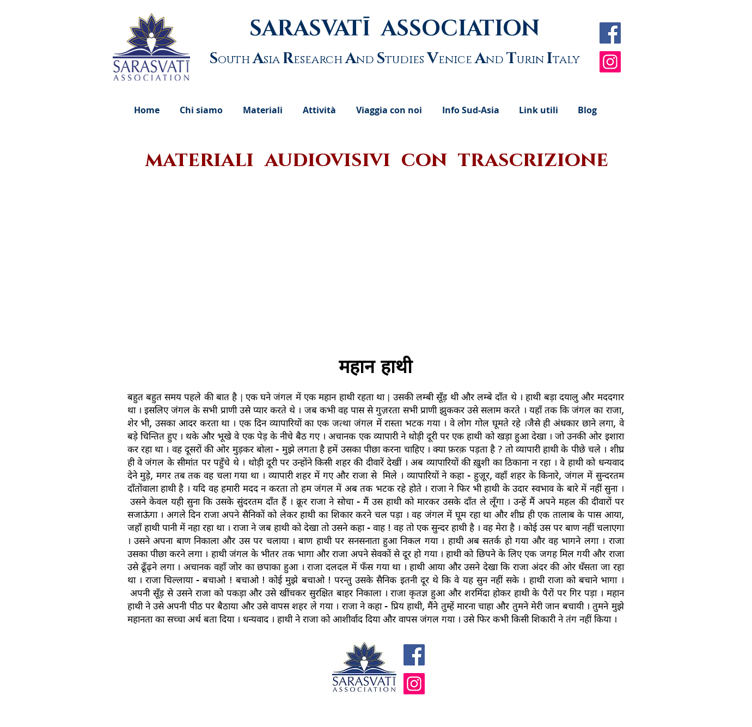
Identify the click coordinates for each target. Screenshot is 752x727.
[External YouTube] (377, 265)
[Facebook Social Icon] (610, 33)
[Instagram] (610, 61)
